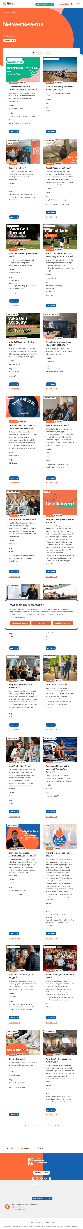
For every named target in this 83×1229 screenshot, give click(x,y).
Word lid (53, 1222)
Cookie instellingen (54, 1226)
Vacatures (46, 1222)
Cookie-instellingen (62, 623)
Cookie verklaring (43, 1226)
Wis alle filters (10, 36)
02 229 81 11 (17, 1207)
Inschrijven (51, 217)
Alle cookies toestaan (20, 623)
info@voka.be (18, 1209)
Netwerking (9, 40)
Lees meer (14, 131)
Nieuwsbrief (38, 1222)
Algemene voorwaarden (19, 1226)
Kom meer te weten (17, 617)
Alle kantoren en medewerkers (41, 1184)
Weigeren (41, 623)
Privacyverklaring (32, 1226)
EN (28, 1222)
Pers (32, 1222)
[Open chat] (72, 4)
